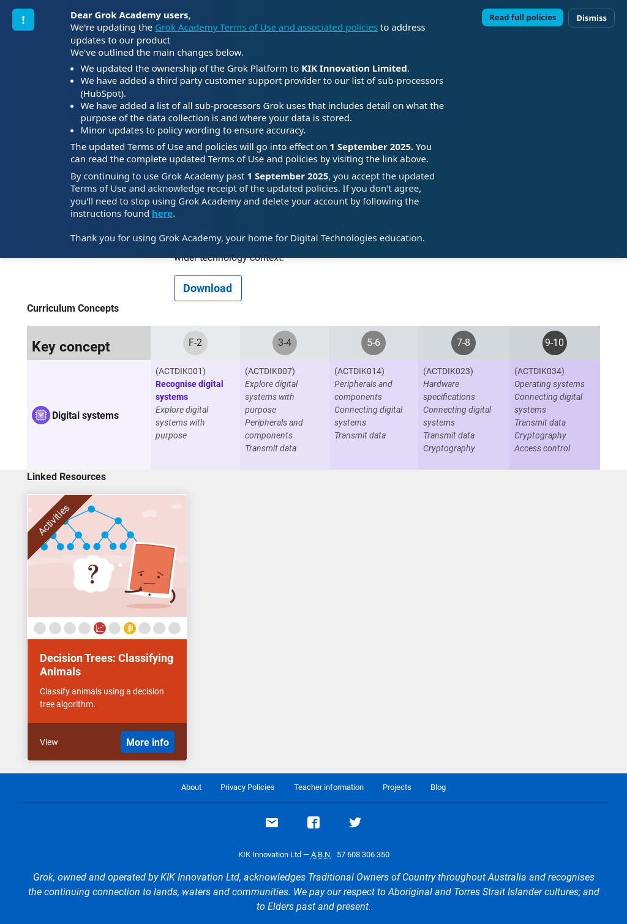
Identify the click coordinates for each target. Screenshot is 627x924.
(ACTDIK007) (270, 371)
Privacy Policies (247, 787)
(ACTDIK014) (359, 371)
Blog (438, 787)
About (191, 787)
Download (207, 288)
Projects (397, 787)
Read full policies (522, 17)
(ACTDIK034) (539, 371)
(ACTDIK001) (181, 371)
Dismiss (591, 17)
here (162, 213)
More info (147, 742)
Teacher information (329, 787)
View (49, 742)
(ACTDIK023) (448, 371)
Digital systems (85, 415)
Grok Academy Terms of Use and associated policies (266, 27)
